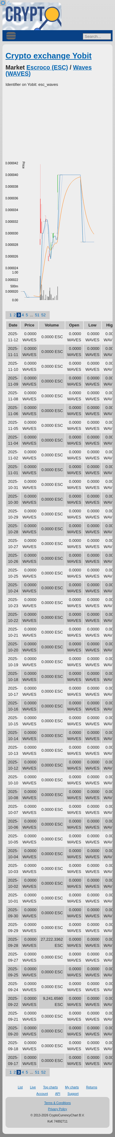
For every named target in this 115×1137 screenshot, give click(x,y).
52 (43, 315)
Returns (91, 1087)
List (20, 1087)
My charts (72, 1087)
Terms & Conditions (57, 1103)
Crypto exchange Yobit (49, 55)
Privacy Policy (57, 1109)
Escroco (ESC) (47, 67)
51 (37, 315)
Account (42, 1093)
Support (73, 1093)
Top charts (50, 1087)
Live (33, 1087)
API (57, 1093)
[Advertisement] (57, 121)
